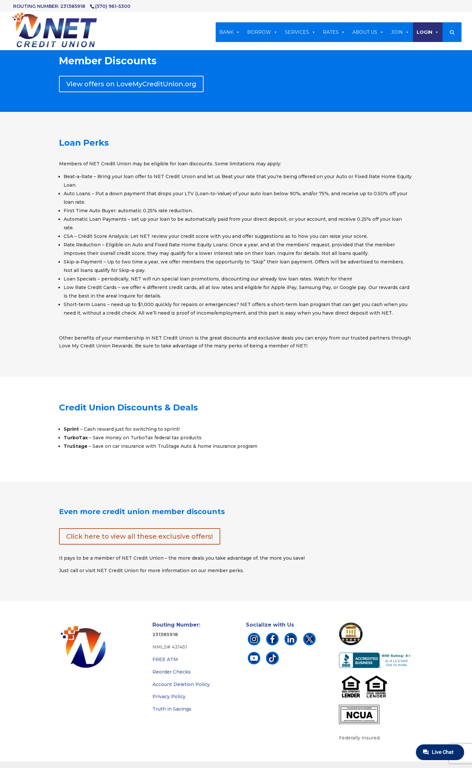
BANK (229, 32)
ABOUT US (368, 32)
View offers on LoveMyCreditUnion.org (131, 84)
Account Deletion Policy (181, 684)
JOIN (400, 32)
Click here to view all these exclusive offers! (139, 536)
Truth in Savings (171, 709)
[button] (452, 32)
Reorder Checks (171, 672)
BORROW (262, 32)
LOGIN (428, 32)
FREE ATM (165, 659)
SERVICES (300, 32)
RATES (334, 32)
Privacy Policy (169, 696)
